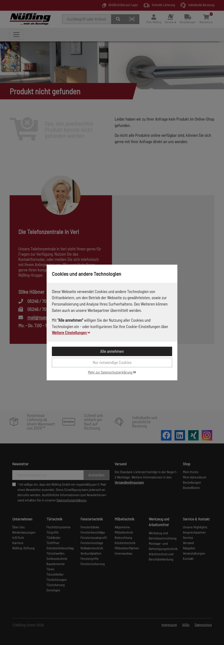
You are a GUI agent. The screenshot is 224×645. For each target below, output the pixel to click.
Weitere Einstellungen (71, 332)
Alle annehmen (112, 351)
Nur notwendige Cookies (112, 362)
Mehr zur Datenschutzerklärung (112, 372)
